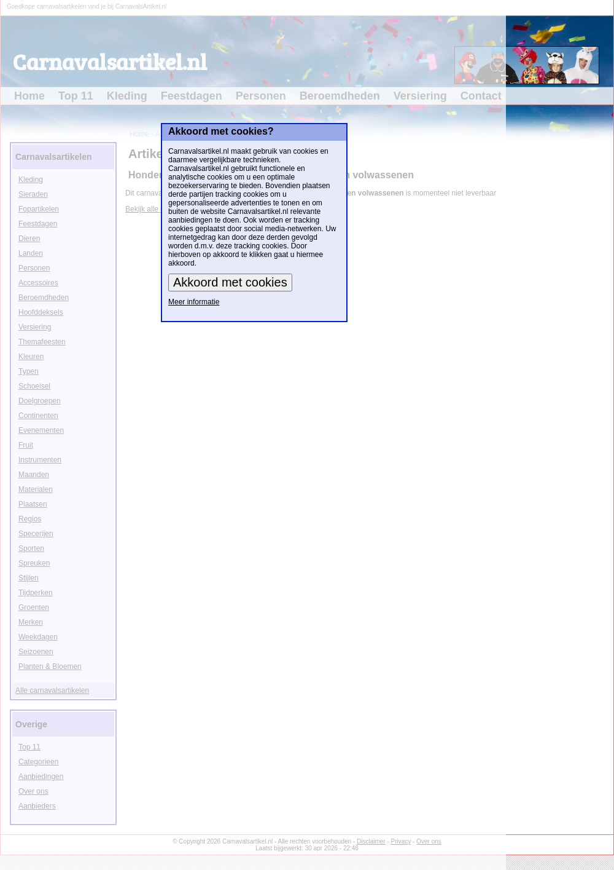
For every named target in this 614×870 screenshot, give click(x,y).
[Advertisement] (575, 323)
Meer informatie (193, 302)
